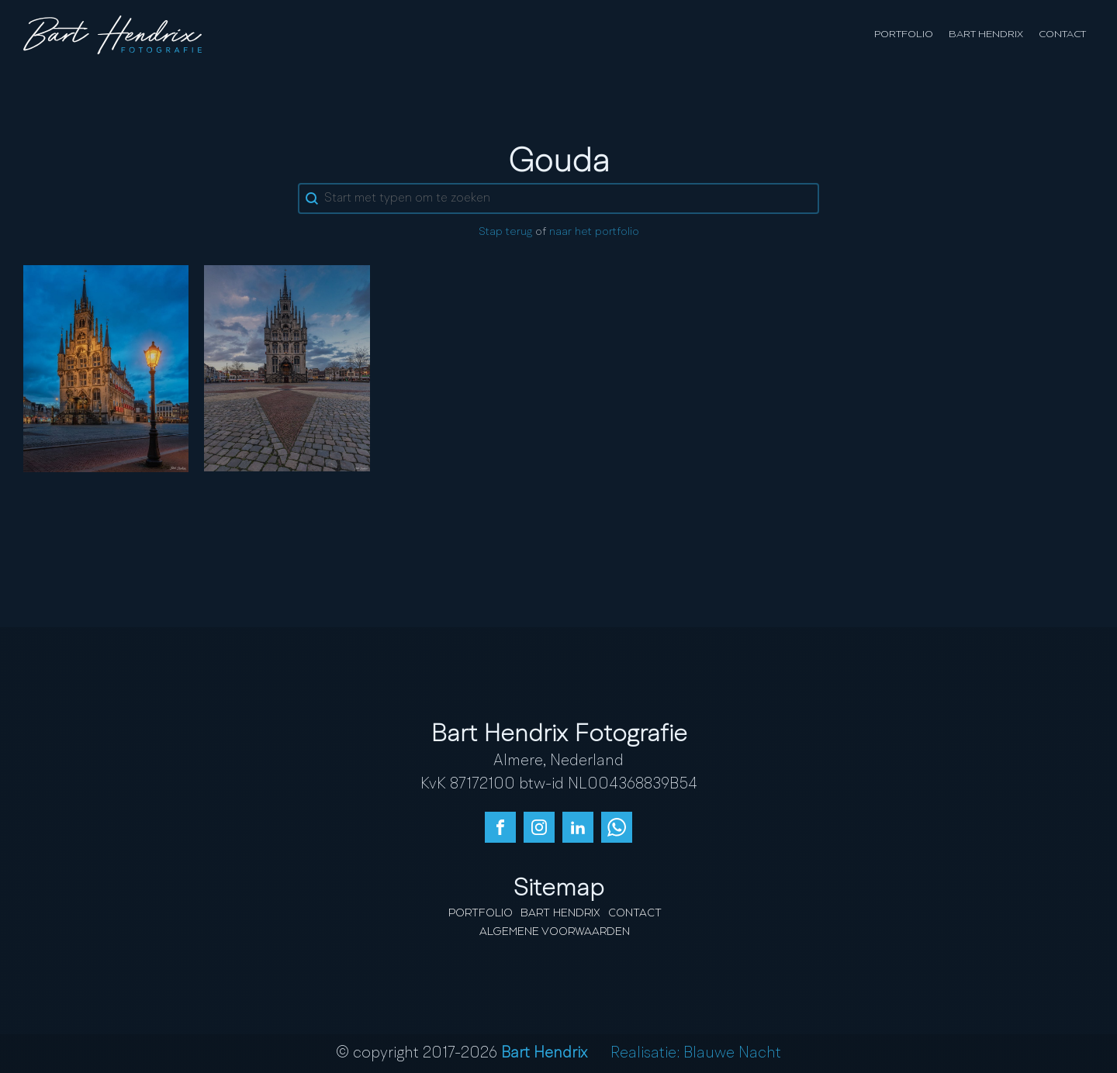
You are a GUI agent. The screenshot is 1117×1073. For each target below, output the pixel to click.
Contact (1062, 34)
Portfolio (903, 34)
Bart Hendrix (986, 34)
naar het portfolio (594, 232)
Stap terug (505, 232)
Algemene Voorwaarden (554, 932)
